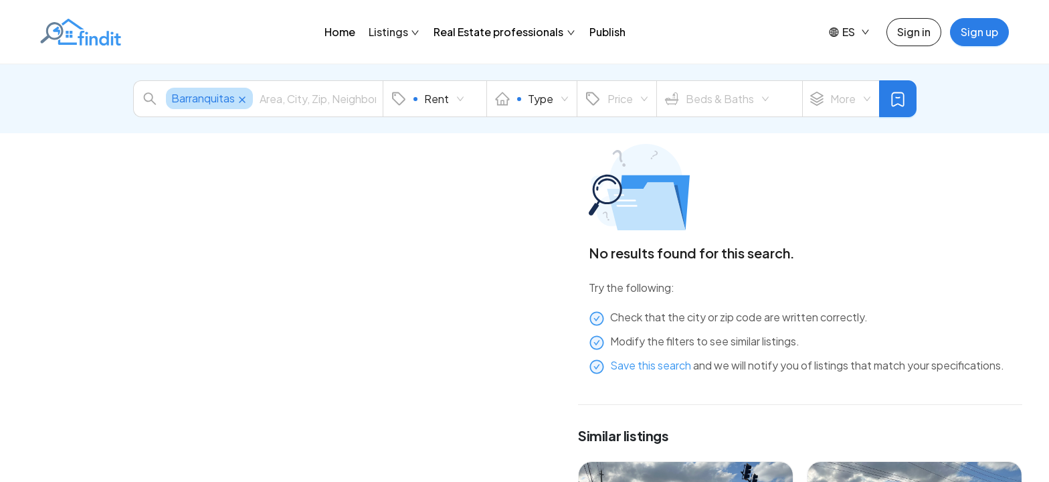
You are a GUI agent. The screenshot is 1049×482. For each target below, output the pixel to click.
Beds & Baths (717, 99)
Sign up (979, 32)
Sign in (914, 32)
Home (339, 32)
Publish (607, 32)
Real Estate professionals (505, 32)
